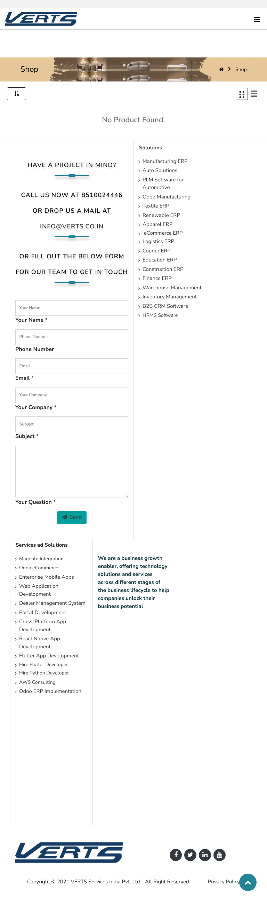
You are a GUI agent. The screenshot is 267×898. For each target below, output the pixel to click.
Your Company (33, 407)
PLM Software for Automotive (163, 184)
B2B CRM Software (165, 306)
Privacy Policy (224, 882)
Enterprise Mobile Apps (46, 577)
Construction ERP (163, 269)
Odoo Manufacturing (167, 197)
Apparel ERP (157, 224)
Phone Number (34, 349)
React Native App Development (39, 642)
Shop (241, 69)
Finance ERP (157, 278)
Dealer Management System (52, 603)
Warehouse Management (172, 287)
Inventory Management (170, 297)
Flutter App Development (49, 656)
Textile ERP (156, 206)
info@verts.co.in (72, 226)
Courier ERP (157, 251)
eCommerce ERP (163, 233)
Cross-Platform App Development (42, 625)
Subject (25, 436)
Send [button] (72, 517)
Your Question (33, 502)
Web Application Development (38, 590)
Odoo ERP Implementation (50, 691)
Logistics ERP (159, 241)
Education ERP (160, 260)
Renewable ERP (162, 215)
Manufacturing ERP (165, 161)
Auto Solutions (160, 170)
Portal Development (42, 612)
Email (22, 378)
